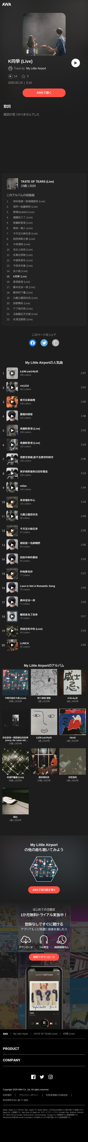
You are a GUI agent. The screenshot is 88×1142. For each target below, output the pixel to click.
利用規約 (7, 1095)
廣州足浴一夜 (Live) (24, 287)
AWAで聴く (44, 92)
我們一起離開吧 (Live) (25, 206)
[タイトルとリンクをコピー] (55, 342)
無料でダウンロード (44, 957)
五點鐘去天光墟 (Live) (25, 314)
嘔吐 (15, 817)
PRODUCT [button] (11, 1049)
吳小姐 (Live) (20, 271)
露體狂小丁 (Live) (23, 217)
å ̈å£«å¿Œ (73, 698)
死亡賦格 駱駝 (44, 698)
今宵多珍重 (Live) (23, 265)
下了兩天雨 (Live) (23, 308)
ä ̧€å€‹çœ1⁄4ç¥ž (44, 737)
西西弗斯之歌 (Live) (24, 238)
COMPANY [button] (11, 1060)
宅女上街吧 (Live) (23, 249)
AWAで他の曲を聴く (43, 889)
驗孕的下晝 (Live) (23, 292)
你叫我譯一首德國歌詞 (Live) (29, 201)
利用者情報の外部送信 (57, 1095)
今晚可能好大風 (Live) (15, 698)
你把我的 (72, 777)
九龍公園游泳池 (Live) (25, 297)
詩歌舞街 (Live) (21, 303)
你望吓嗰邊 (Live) (15, 777)
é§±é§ (73, 737)
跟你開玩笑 (44, 777)
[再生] (75, 63)
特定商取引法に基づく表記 (15, 1100)
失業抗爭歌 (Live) (23, 255)
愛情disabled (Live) (23, 212)
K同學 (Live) (69, 1034)
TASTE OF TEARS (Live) (37, 181)
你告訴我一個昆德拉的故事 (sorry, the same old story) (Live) (15, 740)
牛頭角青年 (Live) (23, 260)
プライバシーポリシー (29, 1095)
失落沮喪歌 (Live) (23, 319)
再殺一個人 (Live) (23, 228)
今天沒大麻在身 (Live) (25, 233)
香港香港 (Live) (21, 281)
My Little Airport (36, 68)
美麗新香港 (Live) (23, 222)
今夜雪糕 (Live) (21, 244)
